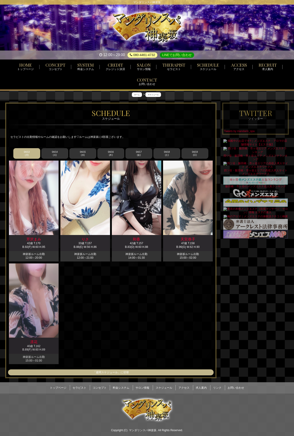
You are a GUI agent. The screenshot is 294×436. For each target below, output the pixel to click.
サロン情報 (142, 386)
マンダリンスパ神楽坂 (142, 427)
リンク (217, 386)
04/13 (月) (27, 153)
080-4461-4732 (142, 55)
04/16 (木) (111, 153)
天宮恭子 (188, 241)
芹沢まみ (33, 239)
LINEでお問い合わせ (177, 55)
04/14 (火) (55, 153)
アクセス (183, 386)
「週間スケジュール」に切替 (111, 372)
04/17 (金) (139, 153)
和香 (136, 240)
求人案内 (201, 386)
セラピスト (79, 386)
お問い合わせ (236, 386)
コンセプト (100, 386)
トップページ (58, 386)
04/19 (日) (195, 153)
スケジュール (164, 386)
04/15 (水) (83, 153)
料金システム (121, 386)
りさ (85, 239)
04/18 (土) (167, 153)
